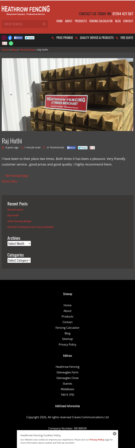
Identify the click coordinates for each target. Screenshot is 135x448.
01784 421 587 (122, 13)
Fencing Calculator (101, 21)
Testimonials (27, 49)
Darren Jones (11, 181)
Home (59, 21)
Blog (118, 21)
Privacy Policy (67, 344)
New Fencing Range (15, 175)
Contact (128, 21)
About (68, 21)
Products (81, 21)
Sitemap (67, 339)
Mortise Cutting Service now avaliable (30, 227)
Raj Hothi (13, 215)
